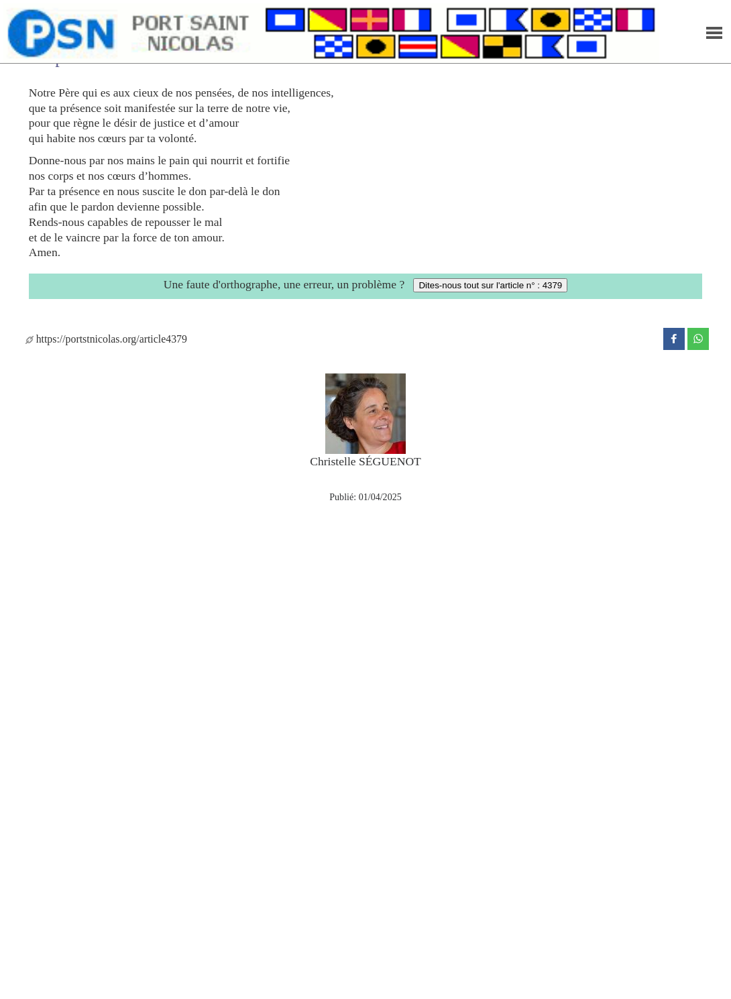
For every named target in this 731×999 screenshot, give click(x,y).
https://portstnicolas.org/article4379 (106, 339)
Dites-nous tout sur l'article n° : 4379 (490, 285)
